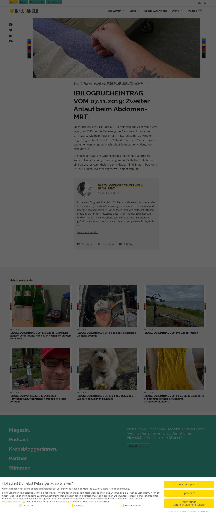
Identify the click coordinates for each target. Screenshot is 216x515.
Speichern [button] (189, 493)
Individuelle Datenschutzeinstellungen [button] (189, 503)
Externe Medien (131, 505)
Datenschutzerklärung (13, 501)
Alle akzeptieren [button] (189, 484)
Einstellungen (65, 501)
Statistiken (77, 505)
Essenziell (26, 505)
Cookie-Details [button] (174, 511)
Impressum (205, 511)
